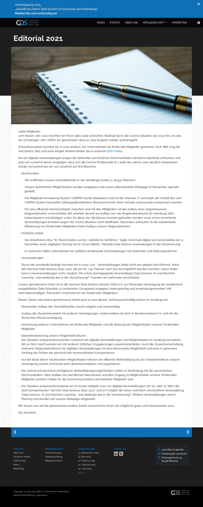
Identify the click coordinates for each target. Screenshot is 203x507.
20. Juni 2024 (85, 468)
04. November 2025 (88, 452)
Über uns (131, 22)
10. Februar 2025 (86, 464)
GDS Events (19, 460)
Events (115, 22)
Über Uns (18, 452)
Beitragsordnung (54, 456)
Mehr (81, 472)
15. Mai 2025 (84, 456)
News (101, 22)
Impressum (42, 494)
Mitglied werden (53, 460)
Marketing (179, 22)
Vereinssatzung (53, 452)
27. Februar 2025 (86, 460)
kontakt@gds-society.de (174, 453)
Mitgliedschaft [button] (154, 22)
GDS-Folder (114, 150)
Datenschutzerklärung (24, 494)
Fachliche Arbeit (21, 456)
